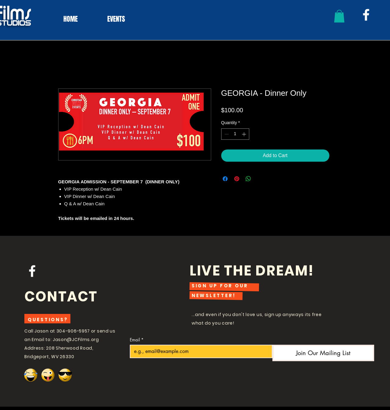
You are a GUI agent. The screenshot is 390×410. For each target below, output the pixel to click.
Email (137, 339)
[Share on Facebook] (225, 178)
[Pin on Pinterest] (236, 178)
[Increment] (244, 134)
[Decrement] (226, 134)
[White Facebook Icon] (366, 15)
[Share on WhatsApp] (248, 178)
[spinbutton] (235, 134)
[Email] (199, 351)
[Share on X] (260, 178)
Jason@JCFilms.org (76, 339)
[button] (339, 16)
